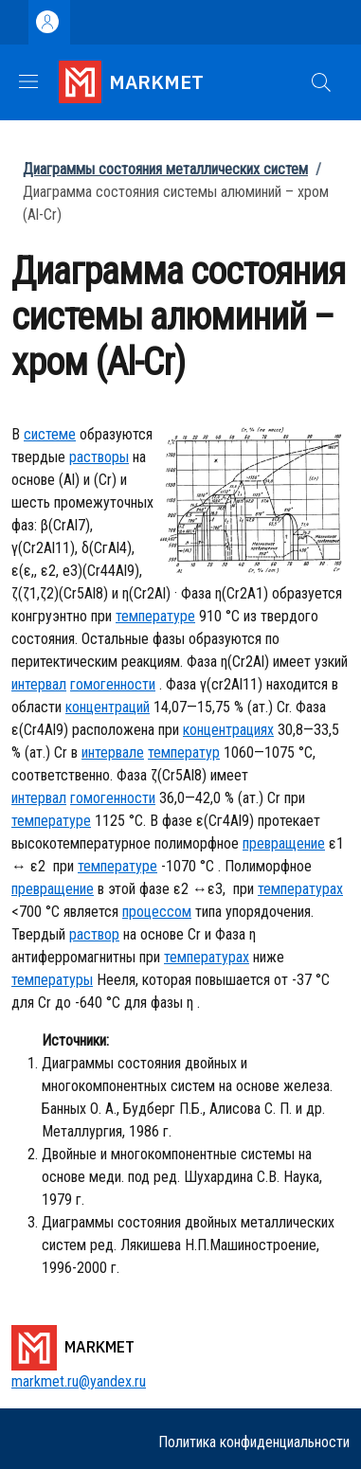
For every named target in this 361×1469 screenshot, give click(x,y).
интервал (38, 684)
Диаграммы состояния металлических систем (165, 169)
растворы (99, 457)
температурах (300, 889)
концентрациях (228, 730)
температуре (155, 616)
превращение (284, 843)
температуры (52, 980)
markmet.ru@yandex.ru (78, 1381)
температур (184, 752)
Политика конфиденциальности (254, 1442)
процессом (156, 912)
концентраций (107, 707)
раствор (94, 934)
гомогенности (112, 684)
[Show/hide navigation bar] (28, 81)
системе (50, 434)
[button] (321, 82)
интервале (112, 752)
